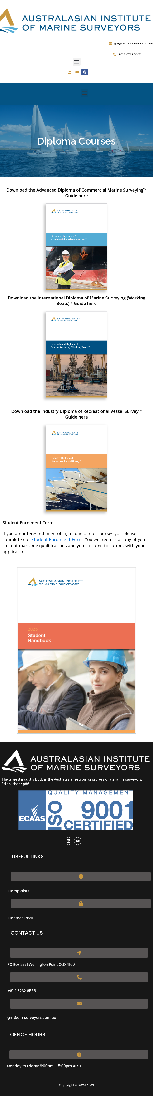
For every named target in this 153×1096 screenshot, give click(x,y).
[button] (77, 62)
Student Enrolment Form (57, 539)
